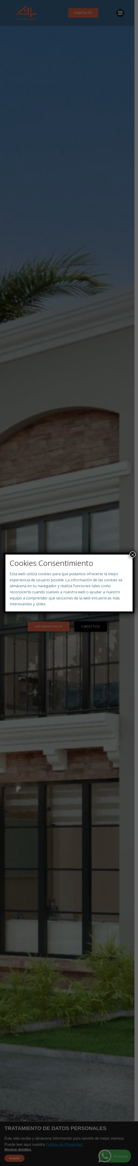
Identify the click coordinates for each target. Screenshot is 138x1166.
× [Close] (132, 554)
